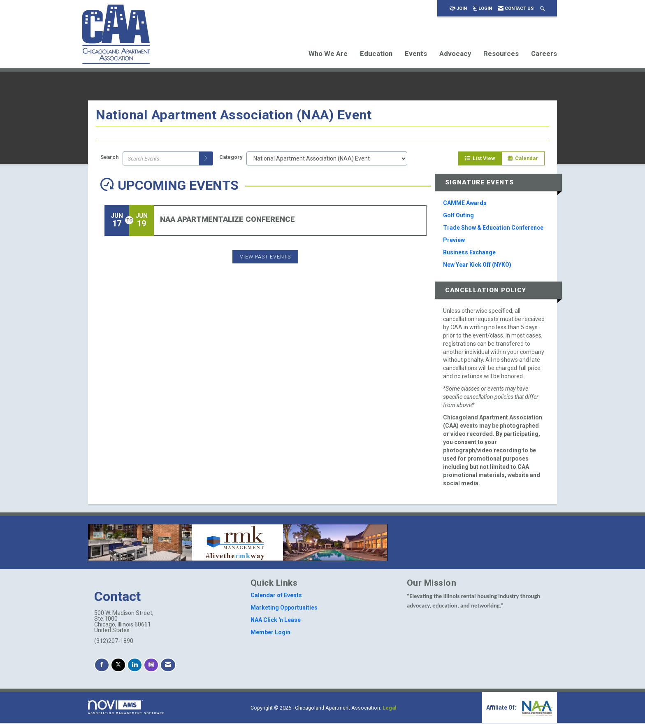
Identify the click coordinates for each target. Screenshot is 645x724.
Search (109, 158)
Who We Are (328, 53)
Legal (390, 709)
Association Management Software (126, 708)
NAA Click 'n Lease (276, 621)
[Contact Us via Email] (168, 666)
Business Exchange (469, 253)
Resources (501, 53)
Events (416, 53)
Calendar (523, 159)
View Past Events (265, 257)
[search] (206, 159)
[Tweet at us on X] (118, 666)
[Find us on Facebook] (101, 666)
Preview (454, 240)
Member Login (270, 633)
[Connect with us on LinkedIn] (134, 666)
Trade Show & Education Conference (493, 228)
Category (230, 158)
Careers (544, 53)
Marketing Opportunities (284, 608)
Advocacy (455, 53)
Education (376, 53)
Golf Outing (458, 216)
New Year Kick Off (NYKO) (477, 265)
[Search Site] (542, 8)
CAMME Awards (465, 203)
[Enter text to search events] (161, 159)
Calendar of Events (276, 596)
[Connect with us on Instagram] (151, 666)
